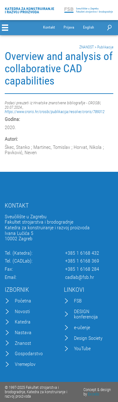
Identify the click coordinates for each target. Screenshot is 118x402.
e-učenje (82, 327)
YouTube (82, 348)
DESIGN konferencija (86, 314)
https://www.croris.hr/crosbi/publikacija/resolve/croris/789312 (54, 111)
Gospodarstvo (29, 353)
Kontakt (49, 27)
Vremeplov (25, 364)
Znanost (23, 343)
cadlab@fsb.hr (79, 277)
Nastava (23, 332)
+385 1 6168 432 (82, 253)
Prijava (69, 27)
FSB (78, 301)
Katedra (23, 322)
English (88, 27)
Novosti (22, 311)
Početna (23, 301)
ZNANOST (86, 47)
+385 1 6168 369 (82, 261)
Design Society (88, 338)
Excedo (93, 394)
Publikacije (105, 47)
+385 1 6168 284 (82, 269)
